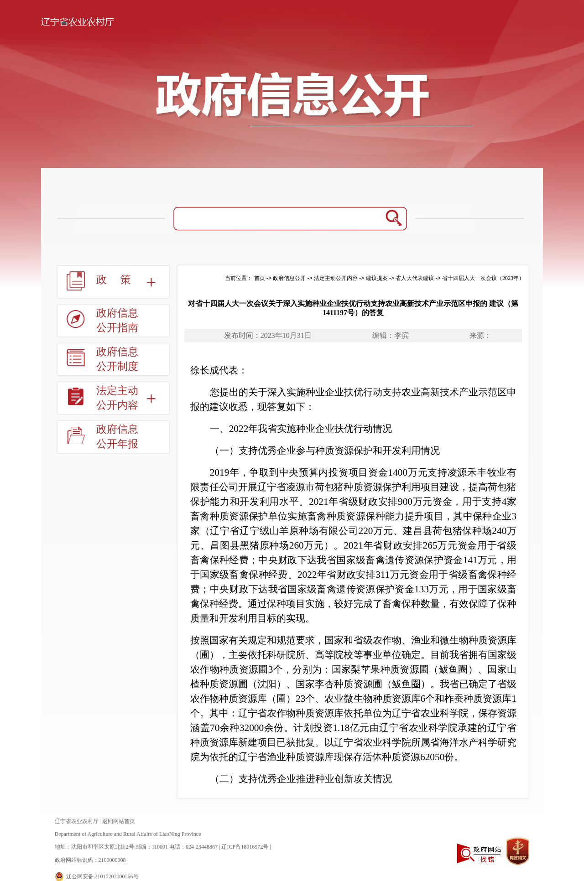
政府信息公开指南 (117, 320)
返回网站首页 (118, 821)
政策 (120, 279)
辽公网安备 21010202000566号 (102, 876)
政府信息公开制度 (117, 359)
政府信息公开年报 (117, 437)
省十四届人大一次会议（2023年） (483, 278)
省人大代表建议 (415, 278)
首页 (259, 278)
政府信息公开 (289, 278)
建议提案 (377, 278)
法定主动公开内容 (117, 398)
